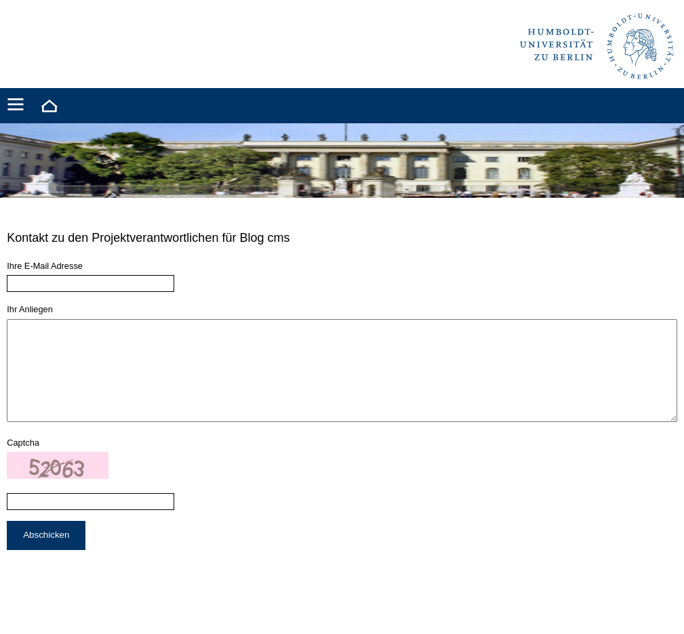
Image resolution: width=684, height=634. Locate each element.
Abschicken (46, 555)
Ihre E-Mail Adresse (45, 266)
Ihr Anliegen (30, 309)
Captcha (23, 463)
